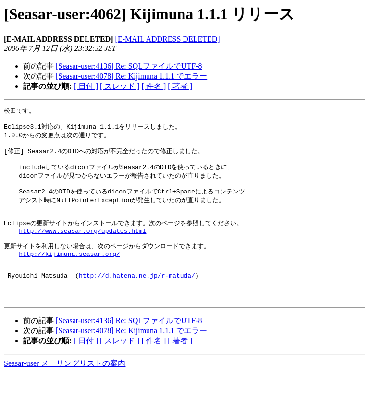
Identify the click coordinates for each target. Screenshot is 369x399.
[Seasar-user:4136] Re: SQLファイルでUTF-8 (129, 66)
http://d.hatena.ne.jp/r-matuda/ (137, 297)
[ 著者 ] (180, 86)
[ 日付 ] (86, 86)
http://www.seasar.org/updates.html (82, 245)
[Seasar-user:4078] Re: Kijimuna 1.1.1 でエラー (131, 76)
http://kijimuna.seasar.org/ (69, 271)
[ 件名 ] (154, 86)
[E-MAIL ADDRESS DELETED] (167, 39)
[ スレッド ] (120, 86)
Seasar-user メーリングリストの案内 (64, 390)
